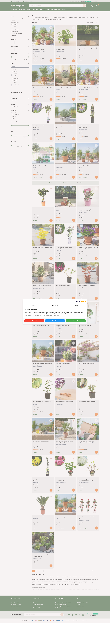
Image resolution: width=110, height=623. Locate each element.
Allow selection (55, 320)
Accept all (75, 320)
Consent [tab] (33, 305)
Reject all (34, 320)
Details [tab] (76, 305)
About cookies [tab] (55, 305)
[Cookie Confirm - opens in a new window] (80, 301)
